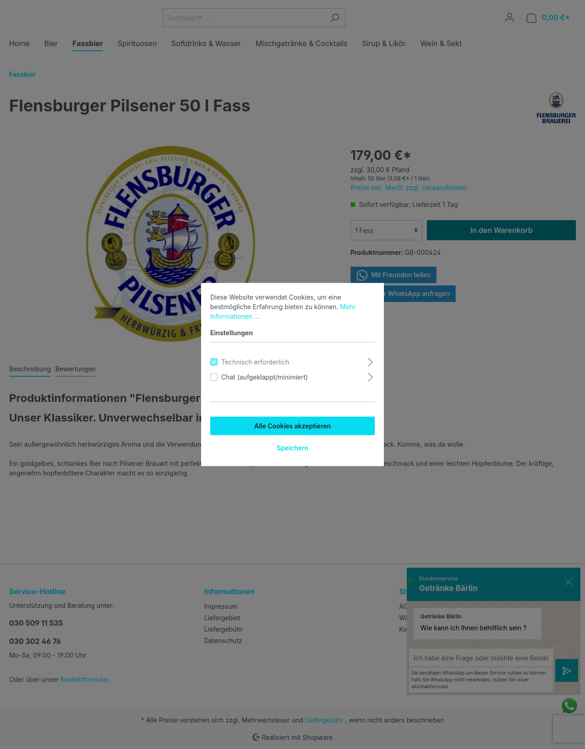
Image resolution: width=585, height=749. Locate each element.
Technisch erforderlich (255, 362)
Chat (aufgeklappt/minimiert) (264, 377)
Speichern (292, 448)
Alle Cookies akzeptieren (292, 426)
